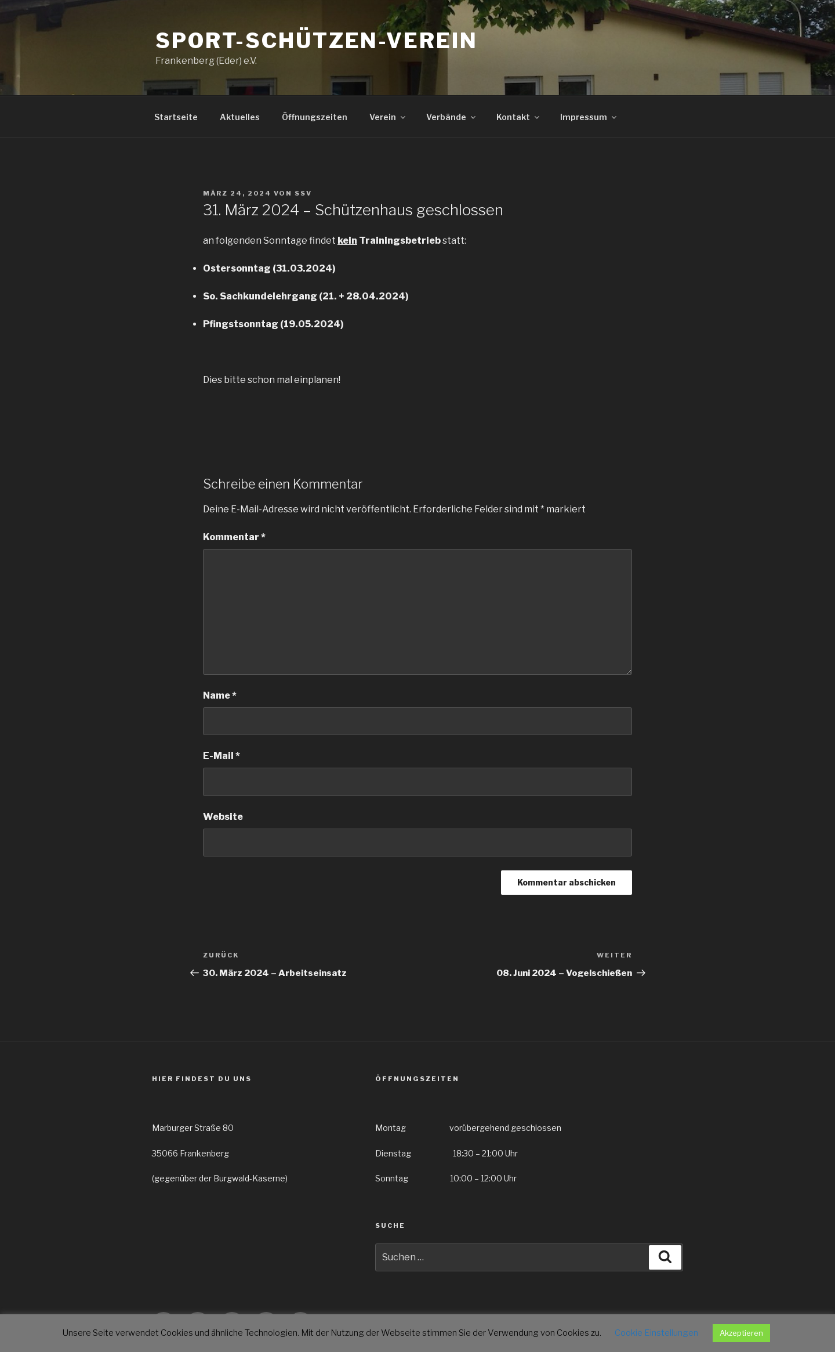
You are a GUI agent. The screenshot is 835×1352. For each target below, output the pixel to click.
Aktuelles (240, 117)
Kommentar (234, 537)
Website (223, 816)
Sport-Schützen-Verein (316, 40)
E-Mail (221, 755)
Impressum (589, 117)
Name (220, 695)
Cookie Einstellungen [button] (656, 1333)
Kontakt (518, 117)
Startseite (176, 117)
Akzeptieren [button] (741, 1332)
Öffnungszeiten (314, 117)
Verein (388, 117)
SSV (303, 193)
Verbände (451, 117)
